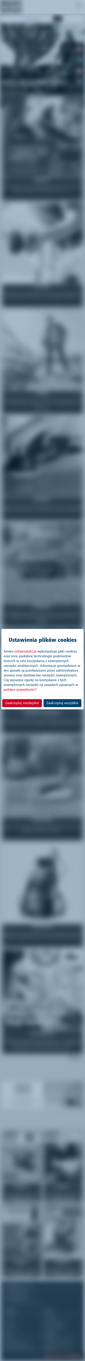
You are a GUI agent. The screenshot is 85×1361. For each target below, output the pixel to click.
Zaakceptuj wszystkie (62, 703)
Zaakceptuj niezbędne (22, 703)
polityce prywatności (19, 690)
